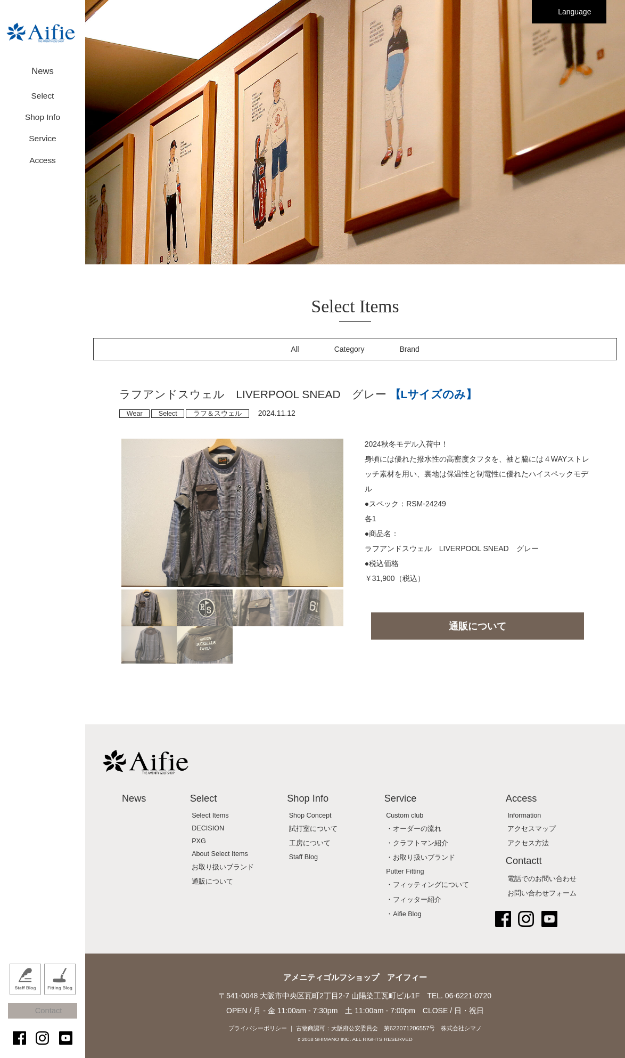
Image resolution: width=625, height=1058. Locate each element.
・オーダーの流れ (413, 829)
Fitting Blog (60, 990)
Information (524, 815)
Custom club (404, 815)
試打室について (313, 829)
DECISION (208, 828)
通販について (477, 626)
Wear (135, 413)
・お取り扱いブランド (420, 857)
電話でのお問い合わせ (542, 879)
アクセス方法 (528, 843)
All (295, 349)
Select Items (210, 815)
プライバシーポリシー (257, 1028)
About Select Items (220, 854)
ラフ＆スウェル (217, 413)
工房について (310, 843)
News (42, 67)
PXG (199, 841)
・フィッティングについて (427, 885)
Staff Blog (25, 990)
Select (168, 413)
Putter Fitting (405, 871)
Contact (48, 1017)
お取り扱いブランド (223, 867)
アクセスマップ (531, 829)
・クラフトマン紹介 (417, 843)
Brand (410, 349)
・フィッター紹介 (413, 899)
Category (349, 349)
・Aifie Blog (403, 914)
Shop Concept (310, 815)
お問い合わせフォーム (542, 893)
